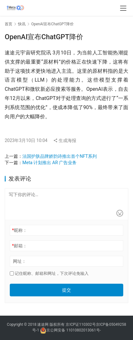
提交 (66, 290)
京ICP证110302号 (80, 324)
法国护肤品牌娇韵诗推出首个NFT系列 (59, 156)
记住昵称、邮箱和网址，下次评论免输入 (49, 273)
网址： (19, 261)
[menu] (123, 8)
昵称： (19, 230)
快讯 (22, 24)
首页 (8, 24)
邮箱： (19, 245)
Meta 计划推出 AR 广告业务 (49, 162)
